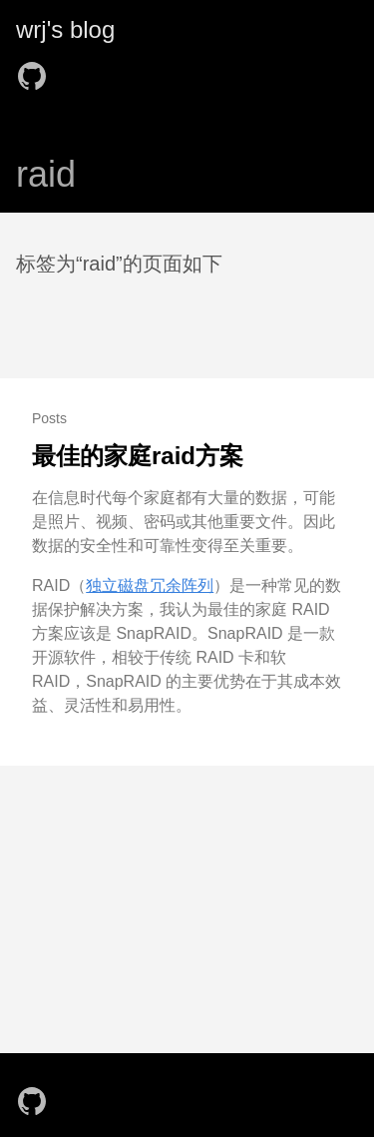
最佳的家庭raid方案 (137, 455)
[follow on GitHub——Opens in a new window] (38, 70)
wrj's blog (65, 29)
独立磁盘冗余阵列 (149, 585)
